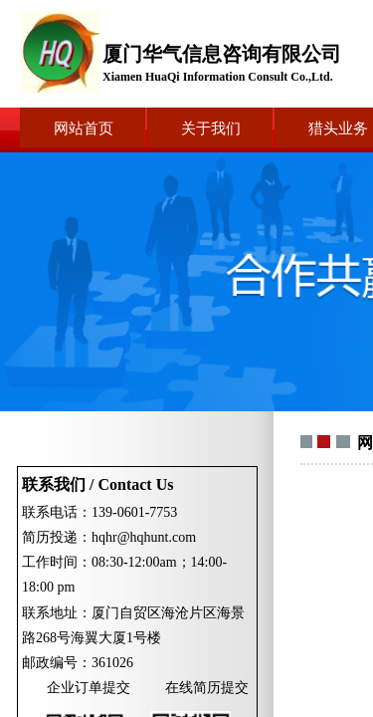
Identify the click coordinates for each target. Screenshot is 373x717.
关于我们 (211, 128)
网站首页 (83, 128)
